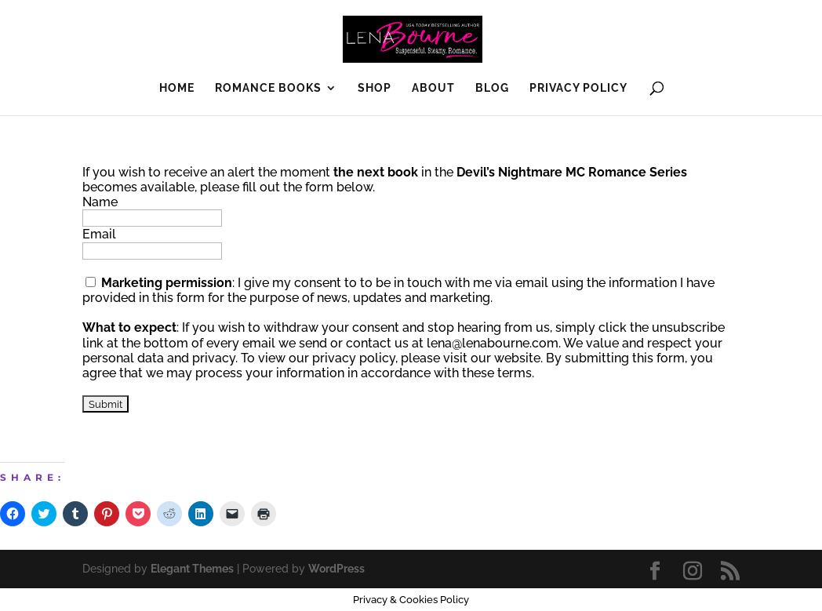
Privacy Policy (578, 88)
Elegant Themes (192, 568)
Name (100, 202)
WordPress (336, 568)
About (433, 88)
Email (99, 234)
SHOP (374, 88)
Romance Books (268, 88)
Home (177, 88)
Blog (492, 88)
